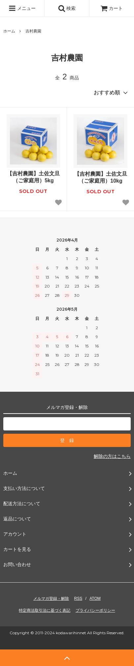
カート (111, 8)
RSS (78, 598)
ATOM (95, 598)
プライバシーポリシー (95, 610)
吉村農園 (33, 31)
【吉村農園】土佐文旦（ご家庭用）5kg (33, 177)
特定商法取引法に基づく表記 (44, 610)
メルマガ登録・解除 (51, 598)
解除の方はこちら (112, 456)
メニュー (22, 8)
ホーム (9, 31)
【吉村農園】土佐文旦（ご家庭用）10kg (100, 177)
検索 (67, 8)
